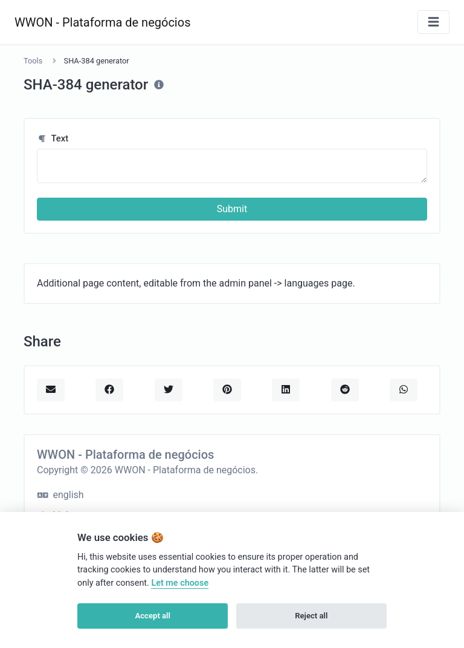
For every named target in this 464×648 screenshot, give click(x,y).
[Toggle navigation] (433, 22)
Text (52, 138)
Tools (33, 60)
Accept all (152, 615)
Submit (232, 209)
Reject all (311, 615)
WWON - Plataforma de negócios (102, 22)
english (60, 495)
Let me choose (179, 583)
